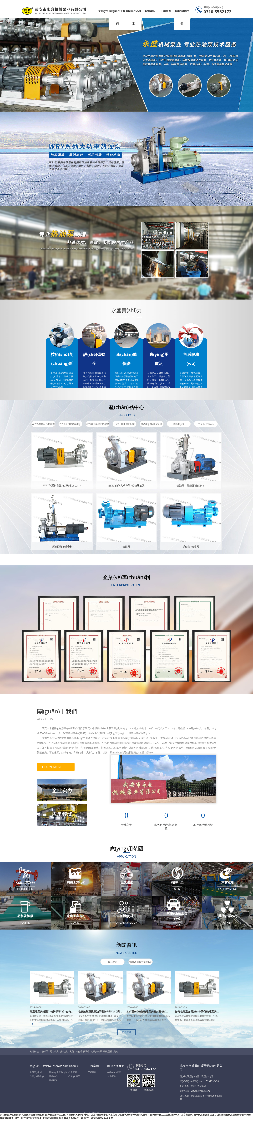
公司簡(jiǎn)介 (36, 1072)
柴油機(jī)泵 (178, 423)
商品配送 (53, 1080)
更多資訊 (126, 1032)
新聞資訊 (149, 11)
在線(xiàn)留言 (114, 1072)
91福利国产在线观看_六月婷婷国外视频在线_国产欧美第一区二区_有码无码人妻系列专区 (44, 1114)
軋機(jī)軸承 (96, 1051)
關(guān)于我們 (117, 17)
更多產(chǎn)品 (206, 423)
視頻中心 (53, 1076)
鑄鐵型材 (107, 1051)
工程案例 (166, 11)
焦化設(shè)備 (67, 1051)
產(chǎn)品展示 (133, 17)
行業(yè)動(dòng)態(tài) (140, 961)
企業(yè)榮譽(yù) (37, 1076)
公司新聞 (112, 961)
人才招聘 (111, 1076)
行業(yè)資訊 (74, 1076)
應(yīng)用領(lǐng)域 (58, 1072)
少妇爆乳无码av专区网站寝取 (132, 1114)
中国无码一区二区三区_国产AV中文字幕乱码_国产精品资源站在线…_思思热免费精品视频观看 (195, 1114)
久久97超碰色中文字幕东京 (103, 1114)
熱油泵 (45, 1051)
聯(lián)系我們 (182, 17)
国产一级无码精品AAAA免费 (98, 1118)
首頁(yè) (103, 11)
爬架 (115, 1051)
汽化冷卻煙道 (82, 1051)
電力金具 (54, 1051)
